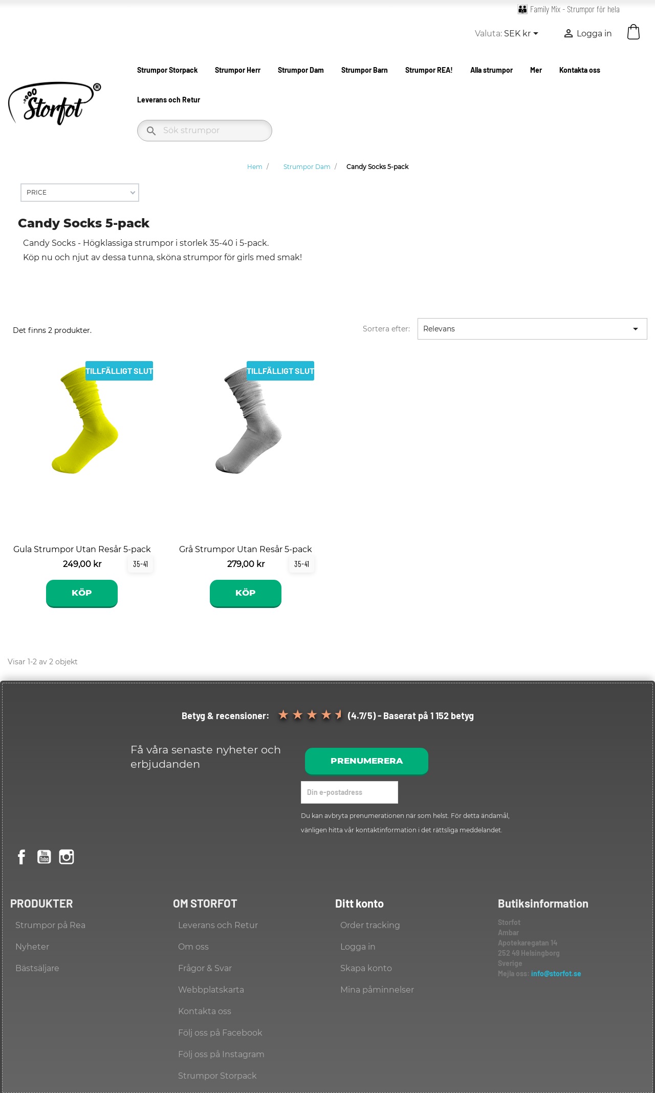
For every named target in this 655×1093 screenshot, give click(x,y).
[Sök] (204, 130)
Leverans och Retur (168, 99)
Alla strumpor (491, 70)
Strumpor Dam (301, 70)
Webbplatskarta (211, 990)
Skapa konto (366, 968)
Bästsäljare (37, 968)
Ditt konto (359, 903)
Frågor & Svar (205, 968)
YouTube (44, 857)
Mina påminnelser (377, 990)
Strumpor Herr (237, 70)
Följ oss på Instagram (221, 1054)
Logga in (358, 947)
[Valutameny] (523, 34)
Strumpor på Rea (50, 925)
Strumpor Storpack (167, 70)
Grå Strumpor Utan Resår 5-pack (245, 549)
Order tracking (370, 925)
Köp (82, 592)
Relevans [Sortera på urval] (532, 329)
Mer (536, 70)
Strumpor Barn (364, 70)
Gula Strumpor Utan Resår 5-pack (82, 549)
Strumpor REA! (429, 70)
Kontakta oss (579, 70)
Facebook (21, 857)
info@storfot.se (556, 973)
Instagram (66, 857)
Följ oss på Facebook (220, 1033)
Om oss (193, 947)
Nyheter (32, 947)
